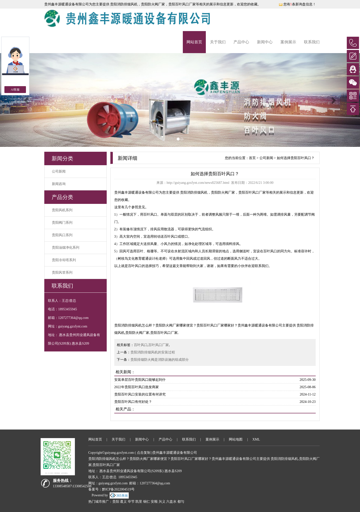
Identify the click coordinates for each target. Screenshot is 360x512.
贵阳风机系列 (62, 210)
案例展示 (288, 42)
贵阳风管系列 (62, 272)
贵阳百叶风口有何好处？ (133, 402)
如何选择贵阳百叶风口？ (295, 158)
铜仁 (146, 501)
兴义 (162, 501)
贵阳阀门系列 (62, 222)
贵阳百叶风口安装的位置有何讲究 (140, 394)
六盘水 (171, 501)
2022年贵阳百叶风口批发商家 (136, 387)
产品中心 (241, 42)
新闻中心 (265, 42)
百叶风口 (141, 345)
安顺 (154, 501)
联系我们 (312, 42)
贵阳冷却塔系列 (64, 260)
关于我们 (218, 42)
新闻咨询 (59, 184)
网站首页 (194, 42)
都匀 (180, 501)
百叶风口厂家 (158, 345)
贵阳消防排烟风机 (123, 4)
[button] (27, 100)
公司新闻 (59, 171)
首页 (252, 158)
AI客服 (15, 89)
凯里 (138, 501)
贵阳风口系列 (62, 235)
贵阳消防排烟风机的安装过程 (152, 352)
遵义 (123, 501)
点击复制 (144, 452)
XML (256, 439)
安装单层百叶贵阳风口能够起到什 (140, 380)
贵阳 (115, 501)
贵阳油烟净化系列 (65, 247)
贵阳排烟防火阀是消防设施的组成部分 (159, 359)
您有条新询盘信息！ (297, 4)
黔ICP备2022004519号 (118, 489)
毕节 (131, 501)
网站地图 (236, 439)
